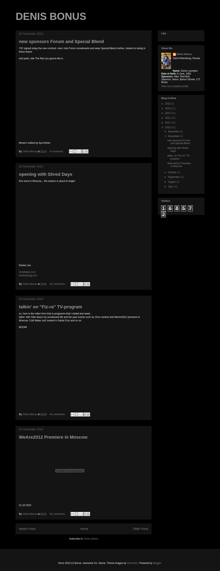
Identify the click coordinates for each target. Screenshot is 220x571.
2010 (168, 127)
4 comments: (57, 151)
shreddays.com (27, 272)
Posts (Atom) (91, 538)
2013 (168, 113)
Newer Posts (27, 528)
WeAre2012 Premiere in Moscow (53, 437)
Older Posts (140, 528)
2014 (168, 108)
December (174, 131)
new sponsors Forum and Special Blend (61, 41)
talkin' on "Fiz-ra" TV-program (50, 306)
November (174, 136)
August (172, 181)
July (170, 186)
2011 (168, 122)
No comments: (58, 284)
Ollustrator (132, 563)
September (174, 177)
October (172, 172)
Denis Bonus (184, 54)
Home (84, 528)
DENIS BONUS (51, 16)
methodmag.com (28, 275)
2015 (168, 103)
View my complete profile (174, 86)
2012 (168, 118)
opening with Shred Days (45, 174)
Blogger (157, 563)
